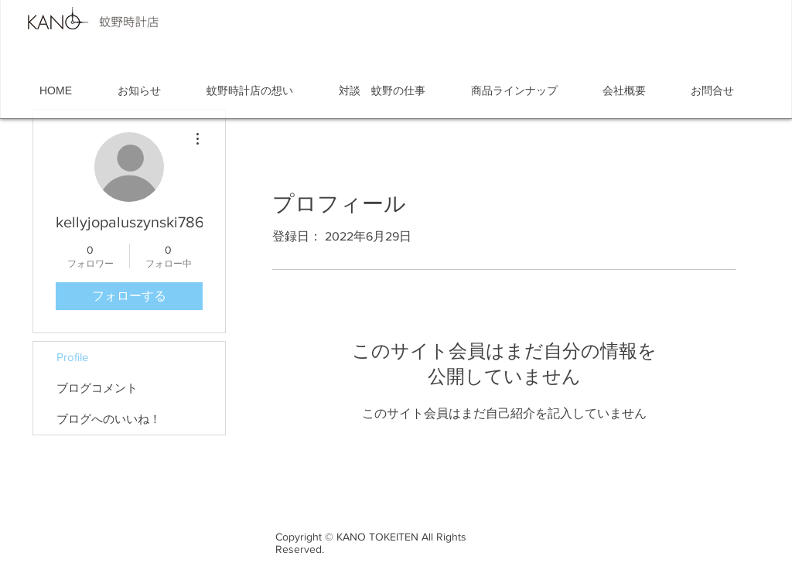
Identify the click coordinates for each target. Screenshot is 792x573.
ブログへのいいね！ (108, 418)
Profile (72, 356)
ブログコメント (97, 387)
